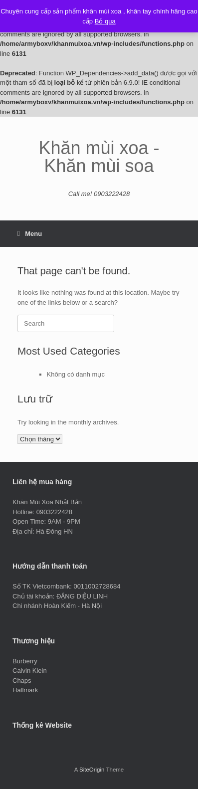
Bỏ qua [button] (105, 21)
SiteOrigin (92, 770)
